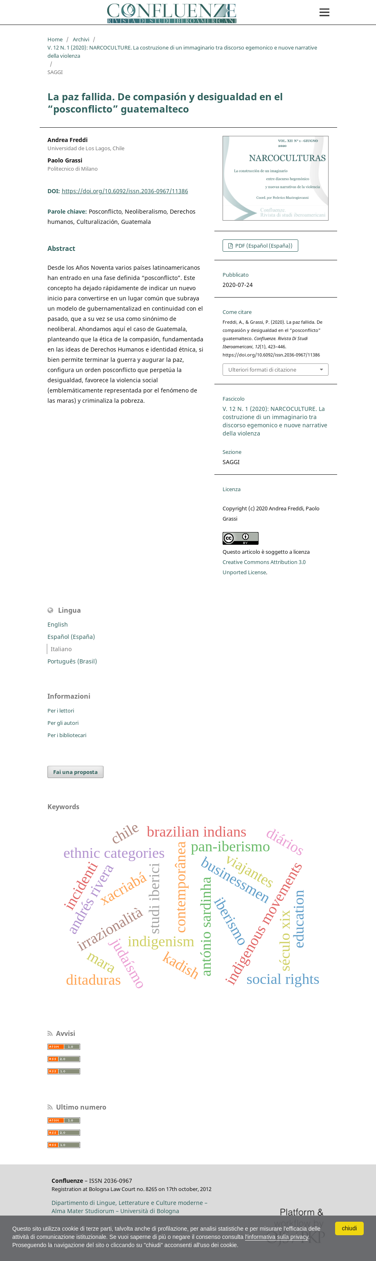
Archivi (81, 39)
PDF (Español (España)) (263, 245)
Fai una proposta (75, 772)
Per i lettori (60, 710)
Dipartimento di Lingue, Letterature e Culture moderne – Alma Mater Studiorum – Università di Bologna (129, 1207)
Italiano (61, 649)
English (57, 624)
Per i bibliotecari (66, 735)
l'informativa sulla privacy (276, 1237)
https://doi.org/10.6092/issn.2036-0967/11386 (125, 191)
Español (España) (71, 637)
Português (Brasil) (72, 661)
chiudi (349, 1228)
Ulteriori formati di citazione (262, 369)
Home (55, 39)
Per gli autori (63, 722)
